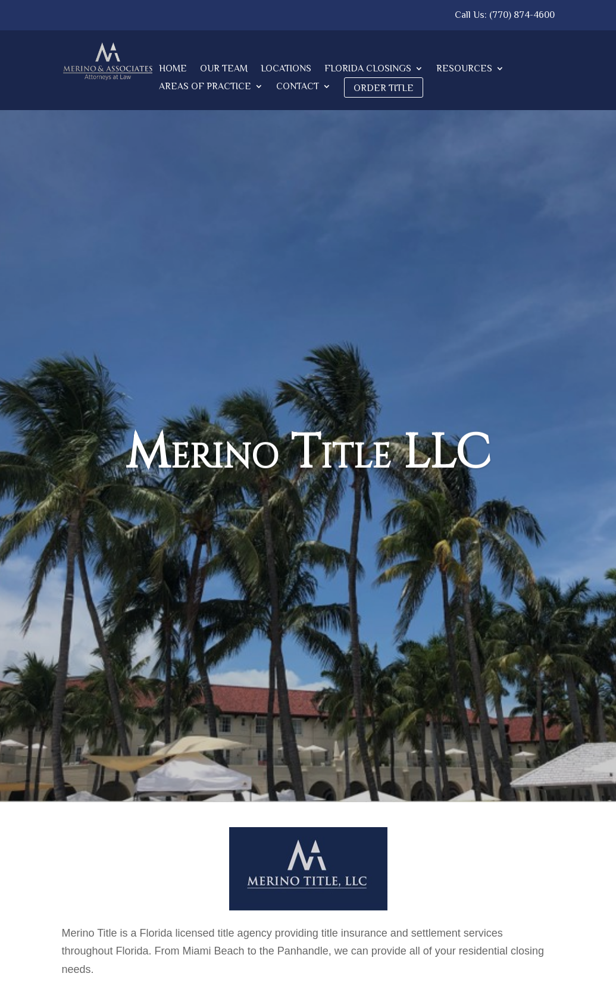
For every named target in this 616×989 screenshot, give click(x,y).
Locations (286, 69)
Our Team (224, 69)
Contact (297, 87)
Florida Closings (367, 69)
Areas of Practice (205, 87)
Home (173, 69)
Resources (464, 69)
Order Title (384, 88)
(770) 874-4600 (522, 15)
